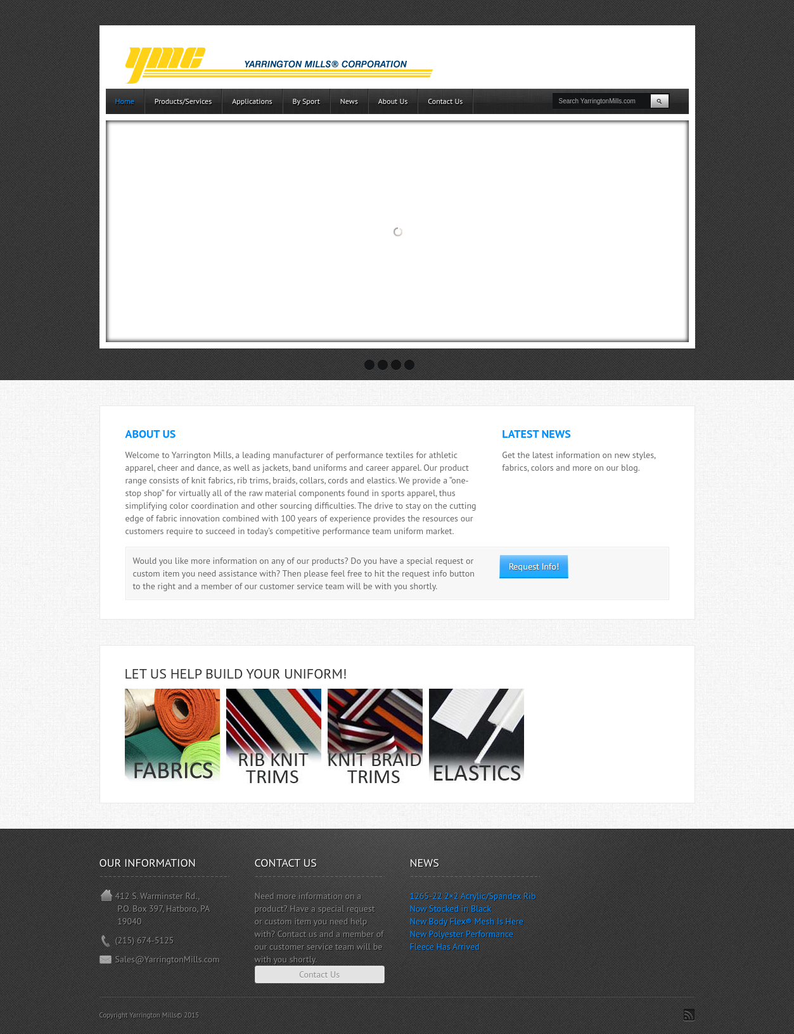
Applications (252, 101)
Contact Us (445, 101)
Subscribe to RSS (689, 1015)
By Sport (306, 101)
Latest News (536, 433)
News (349, 101)
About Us (393, 101)
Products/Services (183, 101)
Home (124, 101)
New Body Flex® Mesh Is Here (466, 921)
